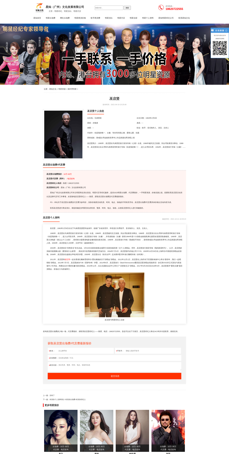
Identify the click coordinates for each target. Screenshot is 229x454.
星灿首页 (37, 18)
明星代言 (121, 18)
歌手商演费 (95, 18)
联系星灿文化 (184, 18)
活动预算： (53, 358)
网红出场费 (65, 18)
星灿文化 (52, 89)
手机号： (120, 351)
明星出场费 (50, 18)
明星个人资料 (148, 18)
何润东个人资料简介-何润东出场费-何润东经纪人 (68, 399)
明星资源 (62, 89)
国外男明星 (72, 89)
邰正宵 (67, 259)
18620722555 (219, 39)
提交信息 (115, 376)
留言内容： (53, 365)
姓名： (52, 351)
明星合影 (133, 18)
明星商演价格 (80, 18)
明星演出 (109, 18)
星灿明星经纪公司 (166, 18)
